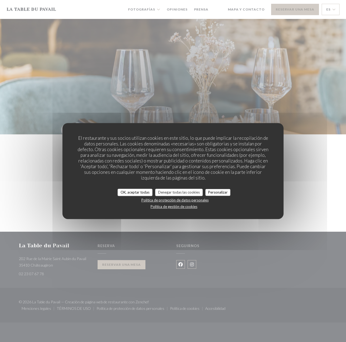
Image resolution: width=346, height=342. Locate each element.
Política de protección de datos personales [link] (175, 200)
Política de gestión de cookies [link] (174, 206)
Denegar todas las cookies (179, 192)
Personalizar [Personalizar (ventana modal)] (218, 192)
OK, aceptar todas (135, 192)
